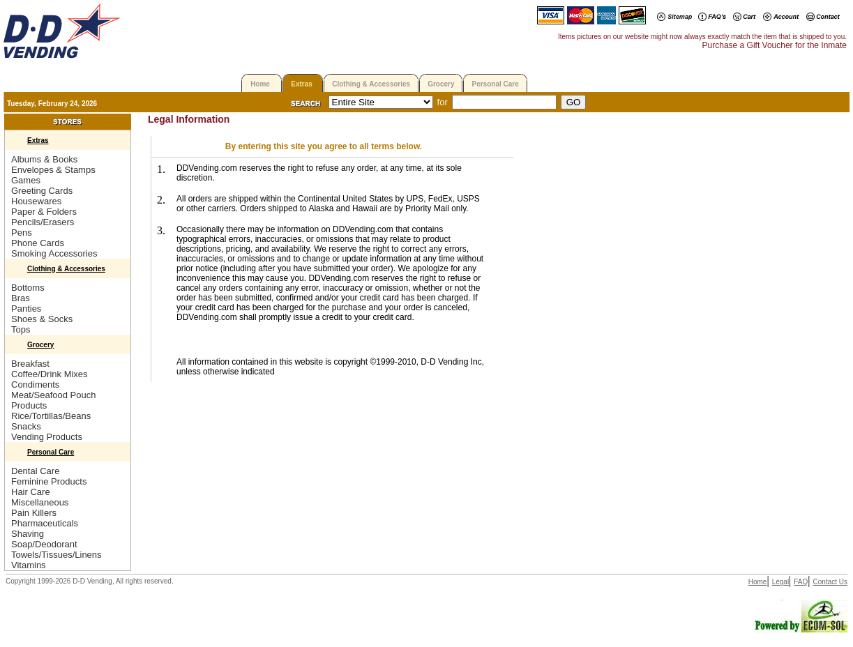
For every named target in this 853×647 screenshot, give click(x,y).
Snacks (26, 426)
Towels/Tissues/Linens (56, 554)
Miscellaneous (39, 502)
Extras (301, 84)
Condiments (35, 384)
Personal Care (494, 84)
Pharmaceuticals (44, 523)
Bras (20, 298)
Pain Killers (33, 513)
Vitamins (28, 565)
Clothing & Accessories (371, 84)
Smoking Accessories (54, 253)
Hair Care (30, 492)
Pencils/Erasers (42, 222)
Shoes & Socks (42, 319)
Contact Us (830, 582)
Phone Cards (37, 243)
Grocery (441, 84)
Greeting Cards (42, 190)
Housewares (36, 201)
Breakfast (30, 363)
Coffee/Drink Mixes (49, 374)
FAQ (801, 582)
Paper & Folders (44, 211)
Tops (20, 329)
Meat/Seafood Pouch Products (53, 400)
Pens (21, 232)
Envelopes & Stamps (53, 170)
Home (260, 84)
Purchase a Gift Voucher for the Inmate (774, 45)
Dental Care (35, 471)
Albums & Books (44, 159)
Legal (780, 582)
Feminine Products (48, 481)
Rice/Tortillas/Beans (51, 416)
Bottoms (28, 287)
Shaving (27, 533)
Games (25, 180)
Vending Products (46, 437)
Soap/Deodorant (44, 544)
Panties (26, 308)
